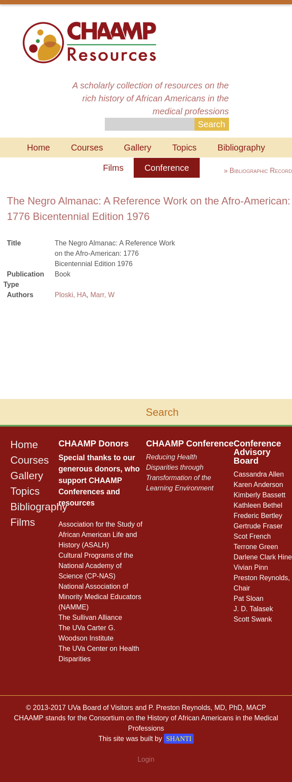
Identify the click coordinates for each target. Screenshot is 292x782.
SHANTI (179, 738)
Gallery (137, 147)
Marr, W (102, 294)
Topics (184, 147)
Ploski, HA (71, 294)
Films (113, 168)
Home (38, 147)
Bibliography (241, 147)
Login (146, 759)
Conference (166, 168)
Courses (87, 147)
